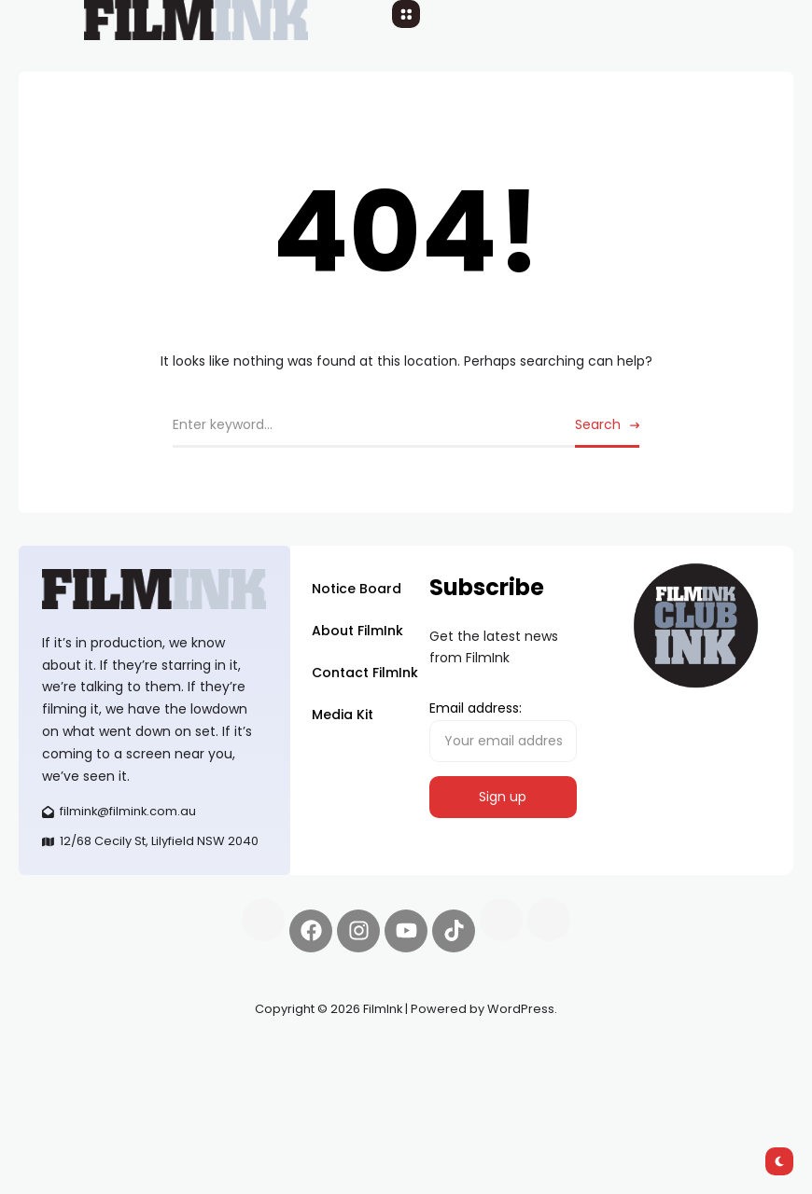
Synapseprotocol (74, 1053)
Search (598, 424)
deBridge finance (141, 1074)
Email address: (503, 730)
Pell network (171, 1053)
